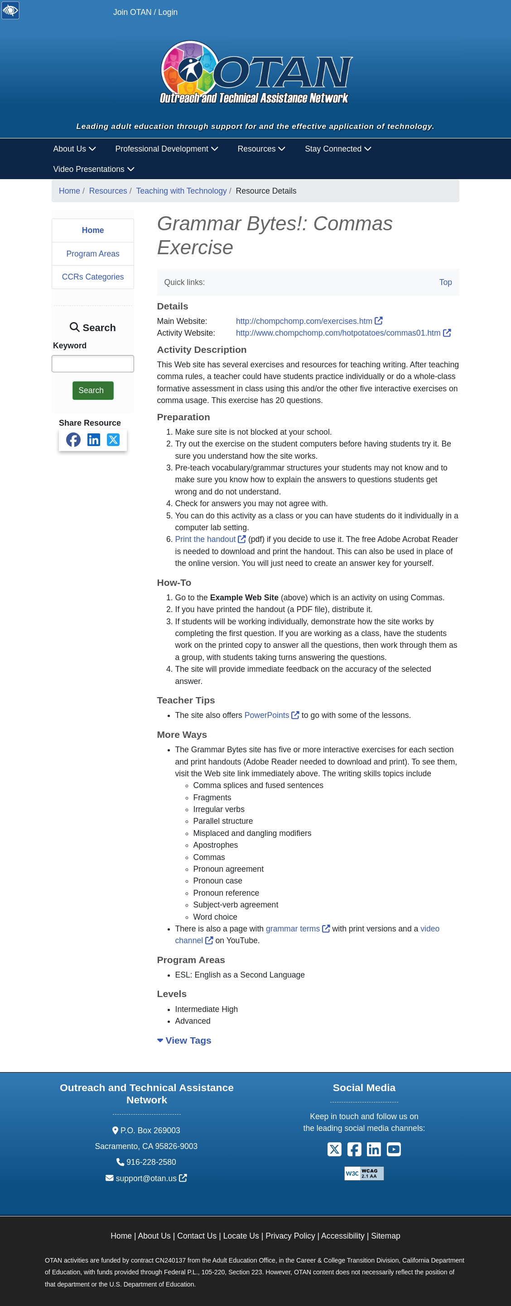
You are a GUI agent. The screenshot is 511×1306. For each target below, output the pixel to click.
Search (91, 390)
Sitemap (385, 1235)
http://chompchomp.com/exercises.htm (309, 321)
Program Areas (92, 253)
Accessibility (343, 1235)
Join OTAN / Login (145, 12)
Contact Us (197, 1235)
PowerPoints (272, 715)
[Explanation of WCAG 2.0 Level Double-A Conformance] (364, 1172)
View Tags (184, 1040)
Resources (108, 190)
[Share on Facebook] (73, 440)
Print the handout (210, 539)
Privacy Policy (290, 1235)
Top (445, 282)
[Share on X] (113, 440)
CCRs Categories (93, 276)
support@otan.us (151, 1178)
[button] (335, 1152)
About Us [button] (74, 148)
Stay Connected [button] (338, 148)
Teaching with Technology (181, 190)
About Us (154, 1235)
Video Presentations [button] (94, 169)
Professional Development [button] (167, 148)
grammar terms (298, 928)
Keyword (70, 345)
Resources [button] (261, 148)
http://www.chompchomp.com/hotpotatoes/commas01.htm (343, 332)
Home (69, 190)
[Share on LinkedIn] (93, 440)
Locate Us (241, 1235)
